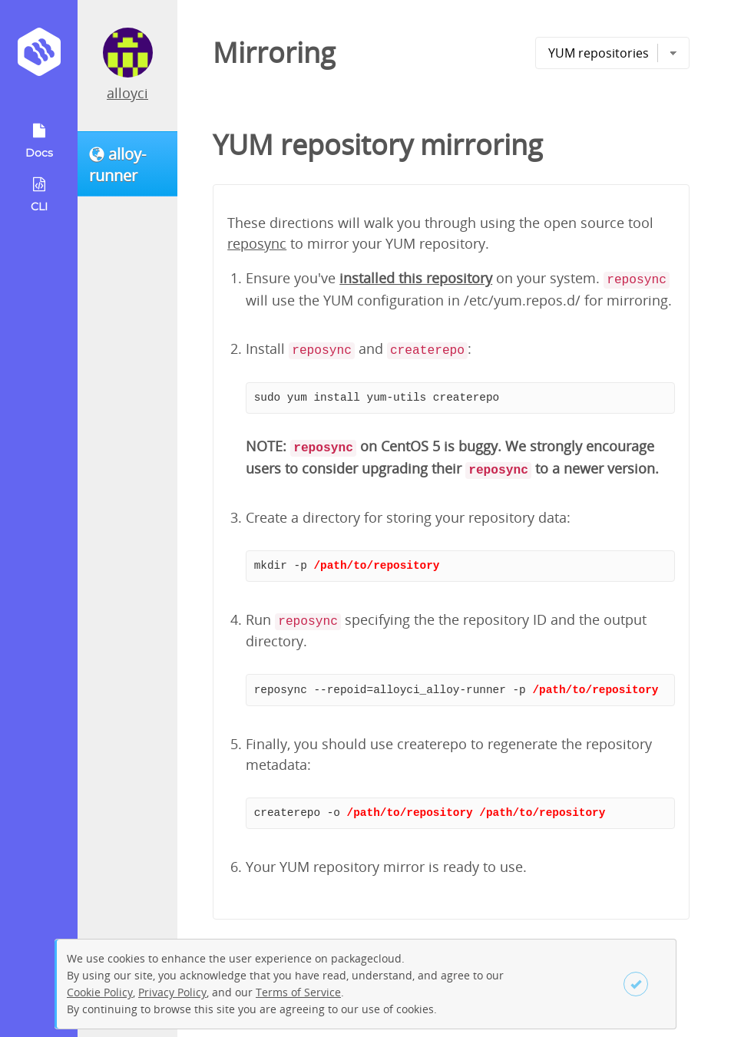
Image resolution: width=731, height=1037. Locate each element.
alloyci (127, 93)
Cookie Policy (100, 992)
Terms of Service (298, 992)
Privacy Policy (172, 992)
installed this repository (415, 278)
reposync (256, 243)
